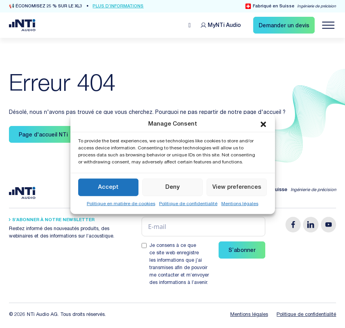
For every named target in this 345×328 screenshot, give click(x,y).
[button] (263, 124)
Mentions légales (239, 204)
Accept (108, 187)
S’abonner (242, 251)
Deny (172, 187)
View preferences (236, 187)
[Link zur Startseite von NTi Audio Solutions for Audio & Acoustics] (22, 25)
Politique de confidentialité (188, 204)
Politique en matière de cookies (121, 204)
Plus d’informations (118, 6)
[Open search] (189, 25)
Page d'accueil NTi (43, 135)
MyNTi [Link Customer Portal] (224, 26)
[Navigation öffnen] (328, 25)
